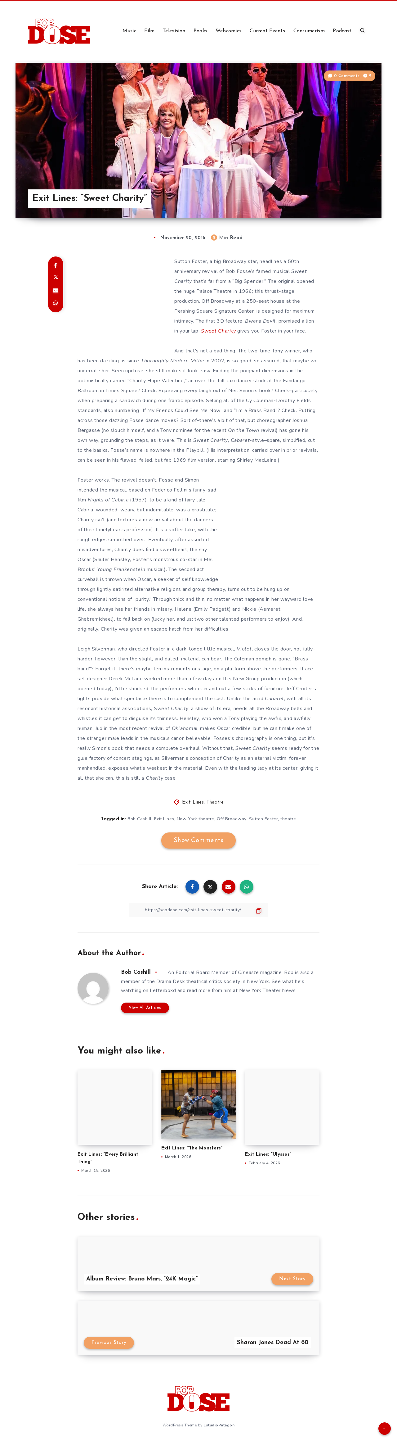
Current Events (267, 31)
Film (149, 31)
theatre (288, 819)
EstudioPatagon (218, 1425)
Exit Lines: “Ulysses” (268, 1154)
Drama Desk (170, 981)
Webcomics (229, 31)
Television (174, 31)
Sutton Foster (263, 819)
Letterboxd (163, 990)
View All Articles (145, 1008)
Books (200, 31)
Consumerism (309, 31)
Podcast (342, 31)
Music (129, 31)
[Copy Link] (198, 910)
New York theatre (195, 819)
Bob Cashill (139, 819)
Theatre (215, 802)
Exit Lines (193, 802)
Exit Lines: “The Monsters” (192, 1148)
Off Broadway (232, 819)
